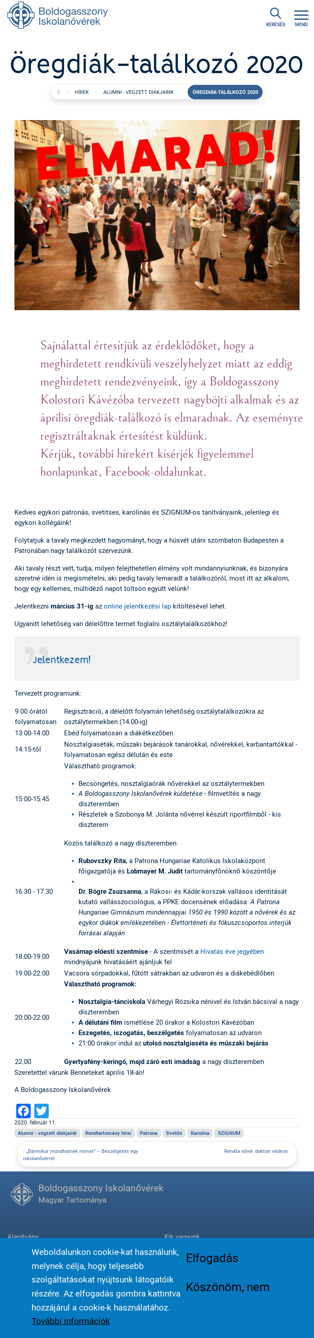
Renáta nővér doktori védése (256, 1151)
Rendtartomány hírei (108, 1132)
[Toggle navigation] (301, 17)
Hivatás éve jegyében (232, 951)
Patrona (148, 1132)
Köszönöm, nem (228, 1292)
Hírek (82, 92)
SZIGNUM (229, 1132)
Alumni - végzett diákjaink (138, 92)
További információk (71, 1326)
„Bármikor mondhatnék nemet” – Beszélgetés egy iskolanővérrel (80, 1154)
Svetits (174, 1132)
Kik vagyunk (182, 1236)
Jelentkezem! (61, 660)
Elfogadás (212, 1263)
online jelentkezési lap (137, 605)
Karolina (200, 1132)
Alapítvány (22, 1236)
